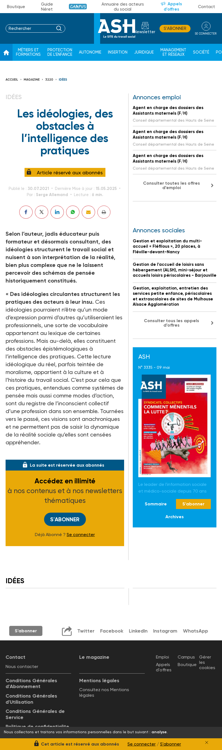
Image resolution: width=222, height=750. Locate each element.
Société (201, 52)
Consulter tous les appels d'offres (171, 323)
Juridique (144, 52)
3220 (49, 79)
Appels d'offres (173, 6)
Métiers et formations (28, 52)
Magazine (32, 79)
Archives (174, 516)
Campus (78, 6)
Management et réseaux (173, 52)
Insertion (117, 52)
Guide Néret (47, 7)
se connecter (205, 33)
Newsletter (144, 32)
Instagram (165, 631)
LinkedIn (137, 631)
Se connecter (81, 534)
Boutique (16, 6)
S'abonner (174, 28)
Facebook (111, 631)
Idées (63, 79)
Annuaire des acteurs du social (123, 7)
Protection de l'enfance (59, 52)
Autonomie (90, 52)
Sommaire (156, 504)
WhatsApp (195, 631)
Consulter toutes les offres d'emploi (171, 185)
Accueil (12, 79)
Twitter (85, 631)
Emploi (162, 656)
